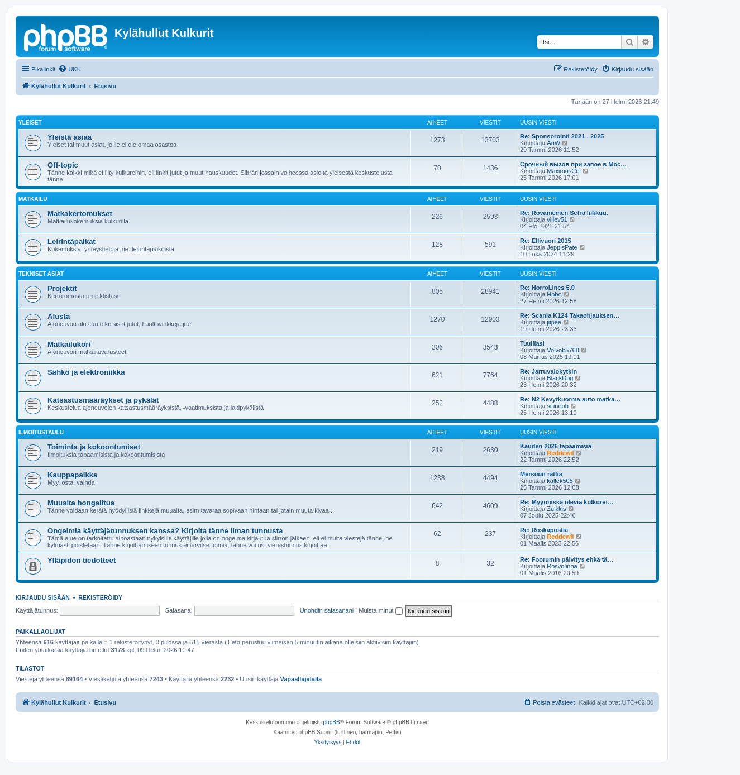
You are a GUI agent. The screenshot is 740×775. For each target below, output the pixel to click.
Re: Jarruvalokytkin (548, 371)
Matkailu (32, 199)
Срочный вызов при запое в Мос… (573, 164)
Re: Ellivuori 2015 (545, 240)
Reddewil (560, 452)
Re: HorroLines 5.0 (547, 287)
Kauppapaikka (72, 475)
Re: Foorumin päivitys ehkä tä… (566, 559)
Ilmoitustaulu (41, 432)
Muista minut (380, 610)
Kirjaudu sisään (43, 597)
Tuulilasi (532, 343)
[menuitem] (69, 69)
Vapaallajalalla (301, 679)
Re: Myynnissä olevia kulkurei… (567, 502)
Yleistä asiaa (69, 137)
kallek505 (559, 480)
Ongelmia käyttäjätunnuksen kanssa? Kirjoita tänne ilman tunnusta (165, 531)
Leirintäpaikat (71, 241)
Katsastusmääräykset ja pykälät (103, 400)
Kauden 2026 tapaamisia (555, 446)
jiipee (554, 322)
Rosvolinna (562, 566)
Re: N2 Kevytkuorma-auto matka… (570, 399)
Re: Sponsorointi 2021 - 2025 (562, 136)
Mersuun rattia (541, 474)
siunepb (558, 406)
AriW (553, 143)
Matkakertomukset (79, 213)
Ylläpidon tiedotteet (81, 560)
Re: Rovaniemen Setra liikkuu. (564, 212)
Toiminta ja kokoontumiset (93, 447)
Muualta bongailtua (80, 503)
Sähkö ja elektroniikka (86, 372)
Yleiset (30, 122)
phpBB (331, 722)
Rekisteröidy (100, 597)
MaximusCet (564, 171)
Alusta (58, 316)
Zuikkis (556, 508)
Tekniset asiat (41, 274)
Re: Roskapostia (544, 530)
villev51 (557, 219)
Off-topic (62, 165)
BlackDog (560, 378)
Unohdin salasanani (327, 610)
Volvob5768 (563, 350)
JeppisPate (562, 247)
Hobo (554, 294)
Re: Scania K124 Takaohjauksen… (569, 315)
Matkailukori (68, 344)
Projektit (62, 288)
